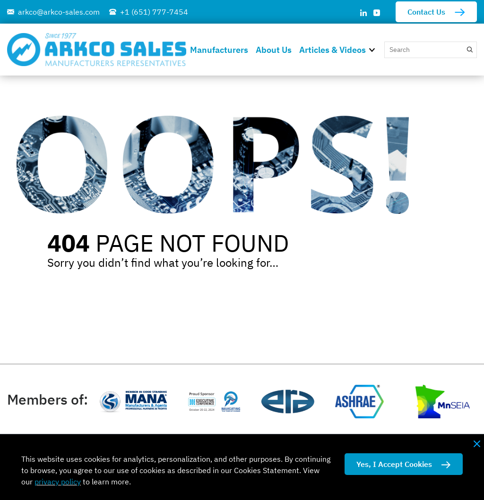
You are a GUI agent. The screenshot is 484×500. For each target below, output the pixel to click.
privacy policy (58, 481)
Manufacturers (219, 49)
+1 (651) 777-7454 (154, 12)
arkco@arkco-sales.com (59, 12)
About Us (274, 49)
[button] (375, 49)
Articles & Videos (332, 49)
